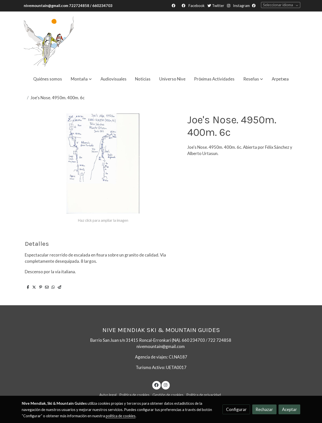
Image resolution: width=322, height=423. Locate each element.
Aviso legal (107, 395)
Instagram (241, 6)
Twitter (216, 6)
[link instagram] (166, 384)
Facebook (196, 6)
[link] (49, 41)
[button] (81, 79)
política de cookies (121, 416)
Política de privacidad (203, 395)
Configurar (236, 409)
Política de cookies (134, 395)
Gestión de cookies (168, 395)
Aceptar (289, 409)
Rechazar (264, 409)
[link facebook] (156, 384)
